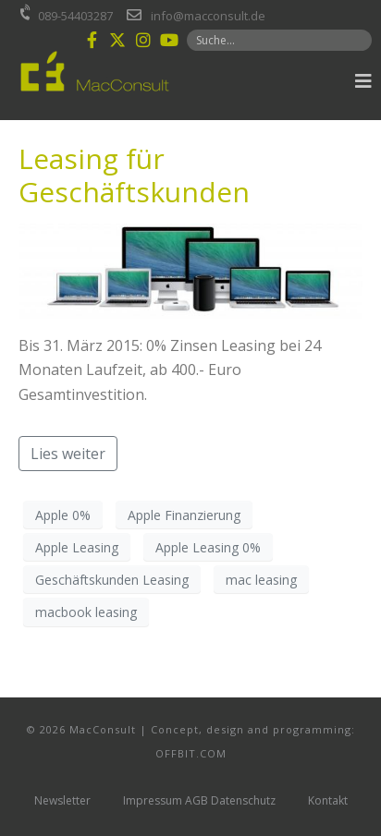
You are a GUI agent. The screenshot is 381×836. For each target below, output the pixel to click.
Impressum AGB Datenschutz (199, 800)
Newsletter (62, 800)
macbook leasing (86, 612)
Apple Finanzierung (184, 515)
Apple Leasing (76, 547)
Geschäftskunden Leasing (112, 579)
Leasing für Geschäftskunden (134, 175)
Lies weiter (68, 453)
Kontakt (328, 800)
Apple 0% (63, 515)
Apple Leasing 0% (208, 547)
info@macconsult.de (208, 15)
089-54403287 (75, 15)
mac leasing (261, 579)
